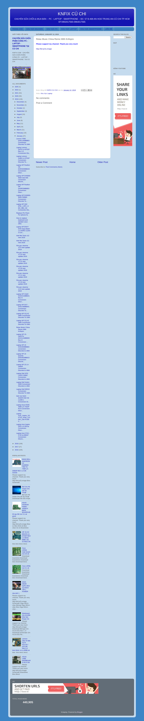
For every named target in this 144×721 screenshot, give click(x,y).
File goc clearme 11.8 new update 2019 (23, 289)
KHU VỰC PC (52, 29)
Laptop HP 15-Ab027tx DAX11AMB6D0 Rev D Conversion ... (23, 338)
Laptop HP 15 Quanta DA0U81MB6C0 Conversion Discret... (22, 357)
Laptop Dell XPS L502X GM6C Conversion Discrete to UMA (23, 376)
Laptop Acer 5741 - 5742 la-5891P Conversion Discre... (23, 436)
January (20, 136)
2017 (17, 447)
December (21, 102)
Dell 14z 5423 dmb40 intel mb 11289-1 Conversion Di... (22, 399)
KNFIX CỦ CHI (72, 13)
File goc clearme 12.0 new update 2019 (23, 247)
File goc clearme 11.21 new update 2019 (22, 261)
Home (72, 162)
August (19, 114)
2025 (17, 87)
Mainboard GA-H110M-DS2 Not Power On (26, 616)
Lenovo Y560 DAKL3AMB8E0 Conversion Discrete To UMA (23, 141)
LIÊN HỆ (108, 29)
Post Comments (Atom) (54, 167)
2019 (17, 99)
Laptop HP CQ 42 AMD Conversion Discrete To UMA (23, 315)
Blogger (80, 712)
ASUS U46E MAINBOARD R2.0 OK (26, 659)
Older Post (102, 162)
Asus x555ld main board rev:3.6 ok (26, 551)
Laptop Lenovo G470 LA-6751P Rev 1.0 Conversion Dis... (23, 150)
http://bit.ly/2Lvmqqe (44, 49)
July (18, 117)
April (18, 127)
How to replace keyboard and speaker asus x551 (22, 221)
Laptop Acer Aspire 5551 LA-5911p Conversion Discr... (23, 427)
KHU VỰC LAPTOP (69, 29)
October (20, 108)
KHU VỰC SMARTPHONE (90, 29)
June (19, 120)
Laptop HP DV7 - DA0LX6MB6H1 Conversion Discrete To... (22, 307)
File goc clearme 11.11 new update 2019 (22, 275)
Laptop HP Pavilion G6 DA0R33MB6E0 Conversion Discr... (23, 188)
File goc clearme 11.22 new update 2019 (22, 254)
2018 (17, 443)
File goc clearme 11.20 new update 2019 (22, 268)
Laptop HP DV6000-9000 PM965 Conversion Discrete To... (23, 198)
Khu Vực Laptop (46, 93)
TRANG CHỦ (17, 29)
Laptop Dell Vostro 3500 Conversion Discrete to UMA (23, 384)
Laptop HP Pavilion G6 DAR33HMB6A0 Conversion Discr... (23, 169)
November (21, 105)
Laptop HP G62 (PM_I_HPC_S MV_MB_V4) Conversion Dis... (23, 207)
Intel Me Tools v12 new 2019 (22, 236)
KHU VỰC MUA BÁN (34, 29)
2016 (17, 450)
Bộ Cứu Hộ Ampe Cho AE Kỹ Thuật (26, 489)
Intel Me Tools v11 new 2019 (22, 241)
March (19, 130)
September (21, 111)
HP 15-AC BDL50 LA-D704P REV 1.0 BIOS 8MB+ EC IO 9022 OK (26, 536)
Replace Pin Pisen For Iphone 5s (22, 214)
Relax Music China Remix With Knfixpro (23, 329)
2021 (17, 93)
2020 (17, 96)
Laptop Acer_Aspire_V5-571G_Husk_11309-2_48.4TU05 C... (23, 417)
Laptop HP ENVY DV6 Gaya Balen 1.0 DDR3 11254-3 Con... (23, 229)
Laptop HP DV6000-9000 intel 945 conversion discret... (23, 178)
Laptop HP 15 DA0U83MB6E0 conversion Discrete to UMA (23, 348)
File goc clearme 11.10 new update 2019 (22, 282)
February (20, 133)
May (18, 123)
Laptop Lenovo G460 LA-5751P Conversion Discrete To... (23, 159)
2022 (17, 90)
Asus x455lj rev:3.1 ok (26, 567)
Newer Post (42, 162)
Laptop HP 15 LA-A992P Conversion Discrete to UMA (23, 367)
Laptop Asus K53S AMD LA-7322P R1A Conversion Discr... (23, 407)
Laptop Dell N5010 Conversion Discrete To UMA (23, 391)
